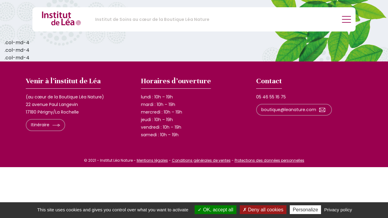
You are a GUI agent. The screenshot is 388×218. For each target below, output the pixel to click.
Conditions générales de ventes (201, 160)
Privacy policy (338, 209)
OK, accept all (215, 209)
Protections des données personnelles (269, 160)
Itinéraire (40, 125)
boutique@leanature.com (288, 110)
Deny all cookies (263, 209)
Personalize (305, 209)
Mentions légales (152, 160)
